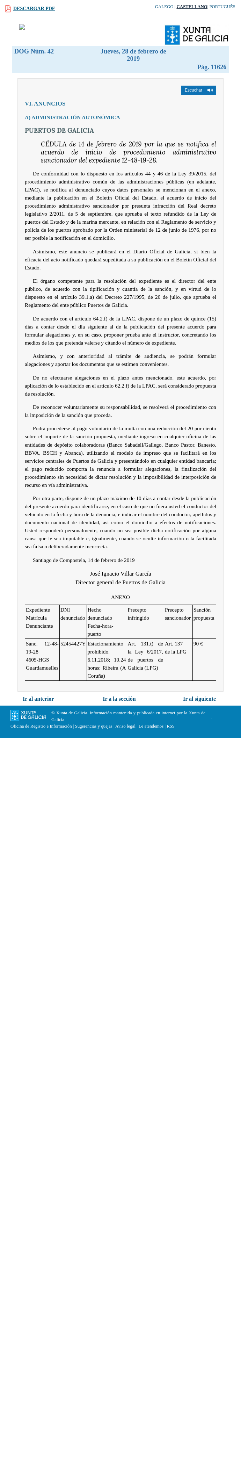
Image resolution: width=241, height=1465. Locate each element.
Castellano (191, 6)
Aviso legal (125, 726)
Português (222, 6)
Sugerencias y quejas (93, 726)
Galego (164, 6)
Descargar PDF (34, 8)
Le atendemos (151, 726)
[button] (198, 90)
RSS (171, 726)
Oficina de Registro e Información (41, 726)
